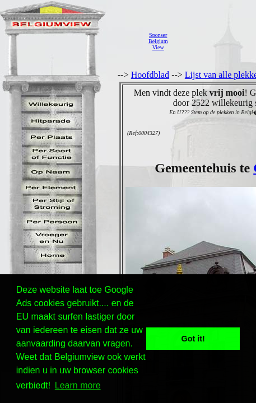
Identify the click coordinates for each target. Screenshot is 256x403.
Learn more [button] (78, 385)
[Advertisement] (214, 41)
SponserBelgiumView (157, 41)
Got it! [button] (193, 338)
